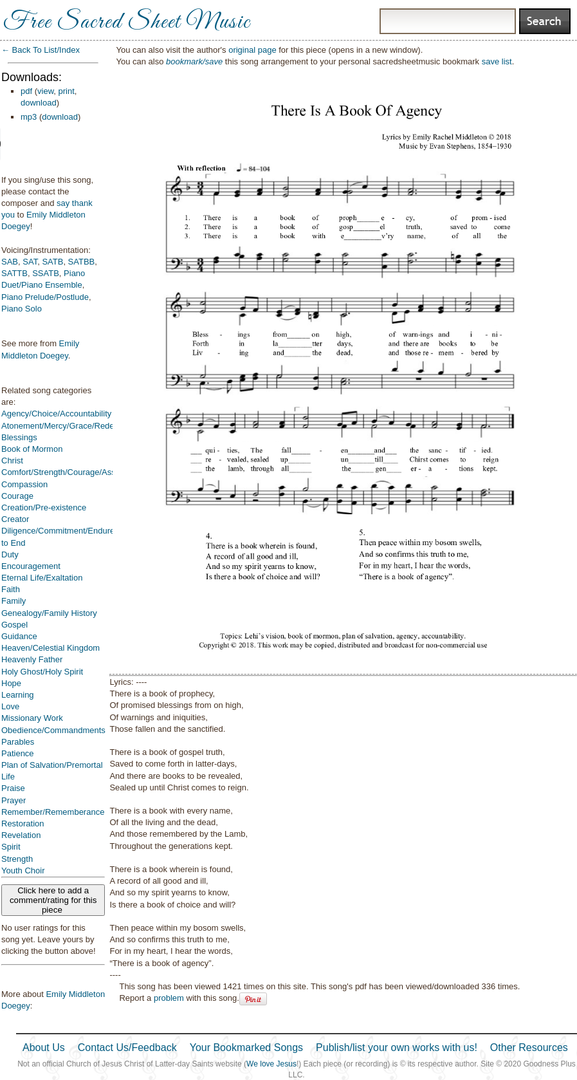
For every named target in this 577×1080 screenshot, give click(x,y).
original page (252, 50)
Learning (17, 695)
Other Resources (529, 1047)
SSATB (45, 273)
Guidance (19, 636)
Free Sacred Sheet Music (126, 22)
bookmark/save (194, 61)
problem (169, 998)
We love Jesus (271, 1063)
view (45, 91)
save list (497, 61)
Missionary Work (32, 718)
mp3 (29, 117)
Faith (10, 589)
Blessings (19, 437)
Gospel (14, 624)
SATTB (14, 273)
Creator (15, 519)
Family (13, 601)
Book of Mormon (31, 449)
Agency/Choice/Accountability (56, 413)
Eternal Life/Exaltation (41, 577)
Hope (11, 683)
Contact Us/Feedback (127, 1047)
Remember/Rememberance (52, 812)
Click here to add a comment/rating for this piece (53, 900)
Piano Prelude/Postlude (45, 297)
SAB (9, 261)
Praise (13, 788)
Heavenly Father (31, 659)
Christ (12, 460)
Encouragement (30, 566)
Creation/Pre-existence (43, 507)
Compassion (24, 484)
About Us (44, 1047)
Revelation (21, 835)
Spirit (11, 847)
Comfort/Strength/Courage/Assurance (71, 472)
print (67, 91)
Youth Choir (22, 870)
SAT (30, 261)
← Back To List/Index (40, 50)
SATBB (81, 261)
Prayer (13, 800)
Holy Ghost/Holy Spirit (42, 671)
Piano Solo (21, 308)
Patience (17, 753)
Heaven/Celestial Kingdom (50, 648)
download (39, 102)
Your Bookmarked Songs (246, 1047)
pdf (26, 91)
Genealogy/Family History (49, 613)
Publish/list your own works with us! (396, 1047)
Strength (17, 859)
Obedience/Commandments (53, 730)
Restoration (22, 823)
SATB (52, 261)
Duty (10, 554)
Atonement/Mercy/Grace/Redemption (70, 426)
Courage (17, 496)
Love (10, 706)
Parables (17, 742)
